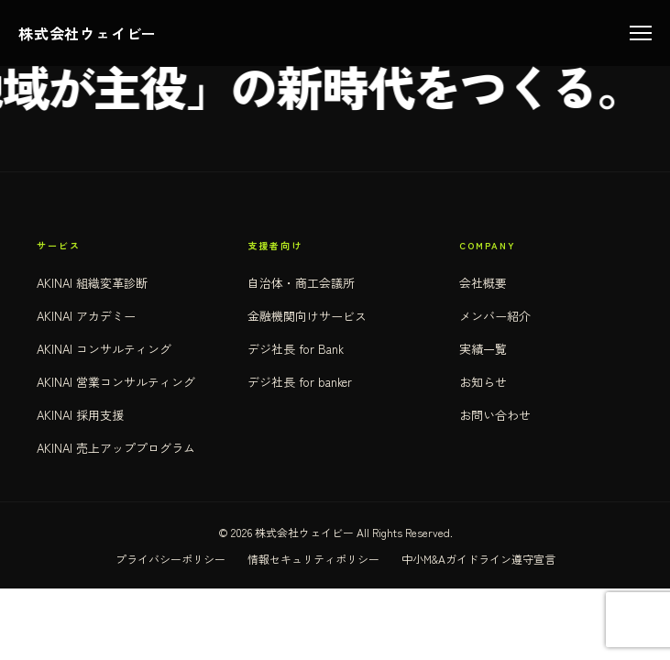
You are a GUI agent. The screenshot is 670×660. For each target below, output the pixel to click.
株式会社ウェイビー (87, 33)
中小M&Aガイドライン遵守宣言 (478, 558)
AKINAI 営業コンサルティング (116, 381)
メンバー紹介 (495, 315)
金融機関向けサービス (307, 315)
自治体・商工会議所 (301, 283)
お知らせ (483, 381)
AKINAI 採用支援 (80, 415)
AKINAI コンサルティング (104, 349)
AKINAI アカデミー (86, 315)
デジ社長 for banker (299, 381)
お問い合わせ (495, 415)
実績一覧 (483, 349)
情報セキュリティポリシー (313, 558)
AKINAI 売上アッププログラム (116, 447)
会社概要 (483, 283)
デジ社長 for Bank (295, 349)
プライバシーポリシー (170, 558)
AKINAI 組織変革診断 (92, 283)
